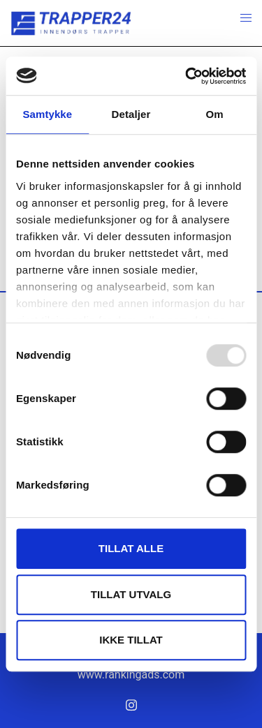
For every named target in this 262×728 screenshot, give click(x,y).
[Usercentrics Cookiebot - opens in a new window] (186, 76)
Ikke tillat (131, 640)
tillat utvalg (131, 594)
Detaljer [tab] (131, 114)
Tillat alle (131, 548)
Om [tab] (215, 114)
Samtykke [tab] (47, 114)
